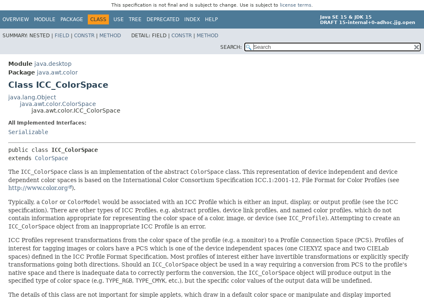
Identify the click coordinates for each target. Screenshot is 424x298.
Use (118, 19)
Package (71, 19)
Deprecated (163, 19)
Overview (15, 19)
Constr (84, 35)
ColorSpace (51, 158)
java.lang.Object (32, 97)
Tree (135, 19)
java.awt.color (57, 72)
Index (192, 19)
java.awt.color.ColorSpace (58, 104)
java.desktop (53, 63)
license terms (295, 5)
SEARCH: (231, 47)
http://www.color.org (38, 188)
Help (211, 19)
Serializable (28, 132)
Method (110, 35)
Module (44, 19)
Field (62, 35)
